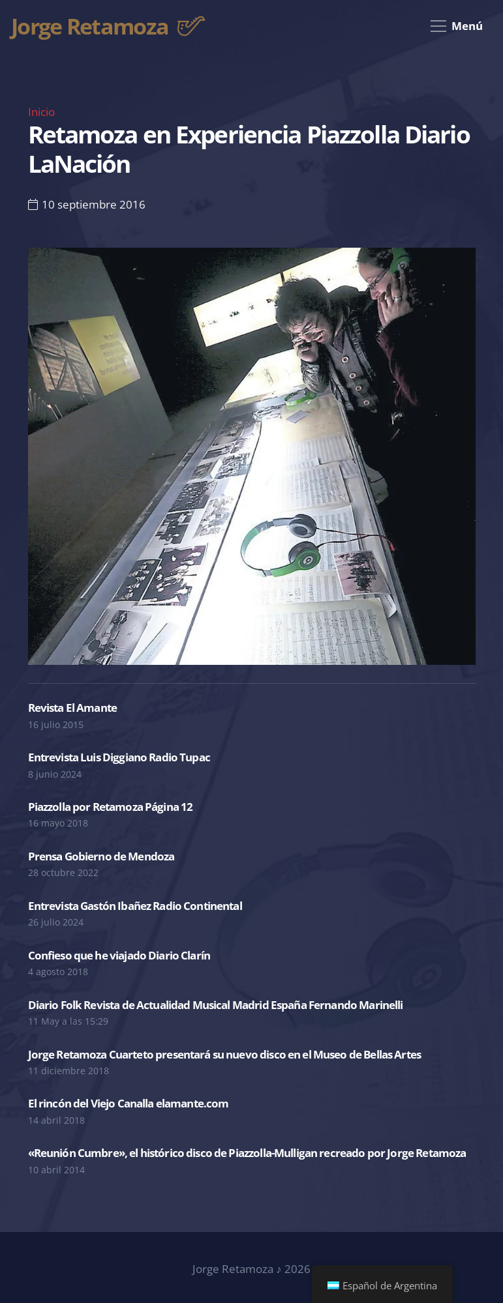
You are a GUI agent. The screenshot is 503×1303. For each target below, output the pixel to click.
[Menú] (456, 26)
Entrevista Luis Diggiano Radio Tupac (119, 757)
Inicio (41, 111)
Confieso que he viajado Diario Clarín (119, 955)
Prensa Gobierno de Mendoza (101, 856)
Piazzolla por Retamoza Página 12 (110, 806)
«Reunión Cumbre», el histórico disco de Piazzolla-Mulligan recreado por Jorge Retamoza (247, 1152)
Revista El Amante (72, 707)
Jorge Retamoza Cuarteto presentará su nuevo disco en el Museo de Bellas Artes (224, 1054)
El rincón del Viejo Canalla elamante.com (128, 1103)
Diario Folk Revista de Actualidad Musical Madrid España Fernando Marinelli (215, 1004)
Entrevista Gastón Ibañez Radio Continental (135, 905)
